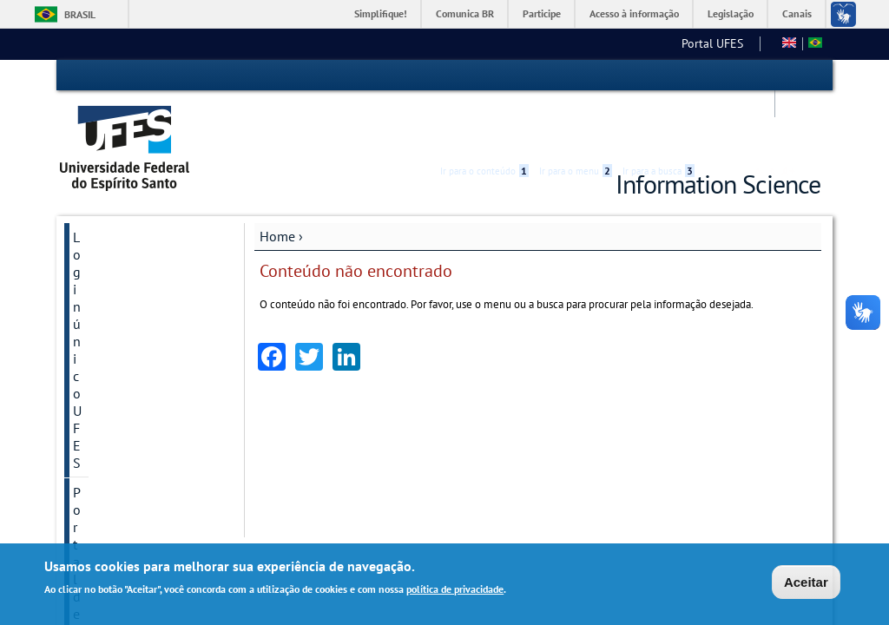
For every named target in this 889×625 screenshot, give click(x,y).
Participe (542, 13)
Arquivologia (539, 43)
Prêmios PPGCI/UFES (134, 286)
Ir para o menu (575, 75)
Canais (797, 13)
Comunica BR (465, 13)
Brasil (79, 14)
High (737, 76)
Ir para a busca (658, 75)
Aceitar (806, 582)
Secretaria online (123, 257)
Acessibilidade (716, 76)
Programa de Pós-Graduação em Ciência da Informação (138, 333)
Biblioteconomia (639, 43)
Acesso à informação (634, 13)
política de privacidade (455, 588)
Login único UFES (125, 180)
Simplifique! (380, 13)
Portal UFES (452, 43)
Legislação (731, 13)
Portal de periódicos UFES (132, 218)
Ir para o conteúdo (484, 75)
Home (277, 179)
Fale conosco (735, 43)
